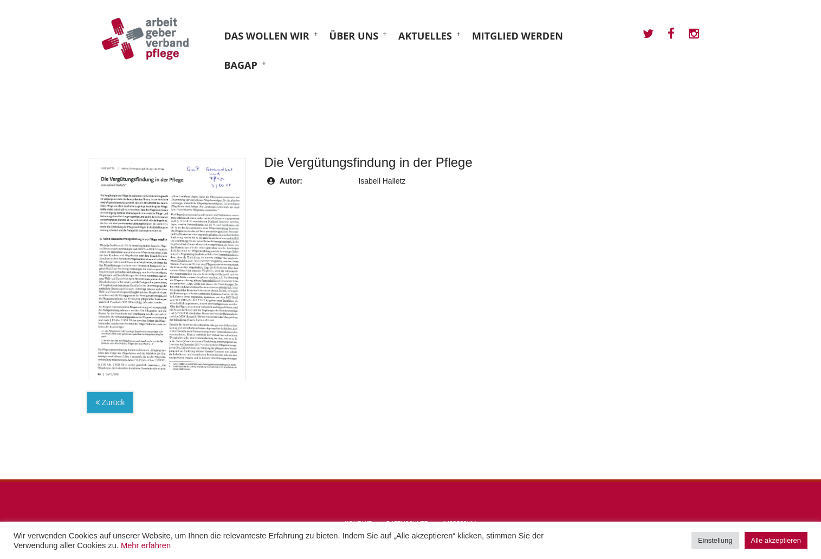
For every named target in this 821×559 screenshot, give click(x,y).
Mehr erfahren (146, 545)
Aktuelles (425, 35)
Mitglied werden (517, 35)
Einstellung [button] (715, 540)
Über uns (354, 35)
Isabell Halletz (381, 181)
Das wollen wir (266, 35)
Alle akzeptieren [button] (776, 540)
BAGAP (240, 65)
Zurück (110, 402)
